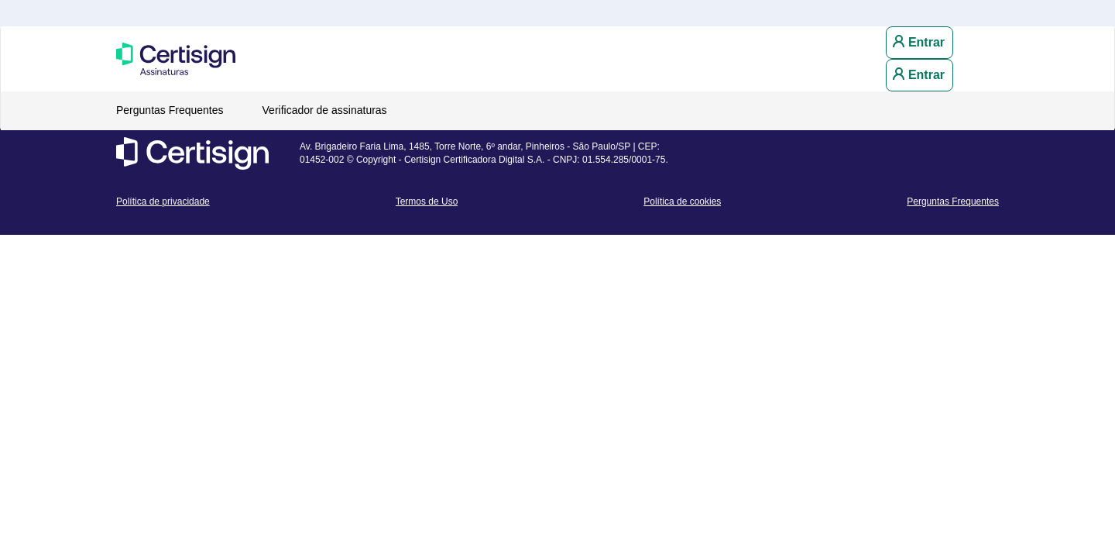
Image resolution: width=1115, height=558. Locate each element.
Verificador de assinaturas (324, 110)
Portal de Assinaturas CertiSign (213, 59)
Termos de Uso (427, 201)
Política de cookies (682, 201)
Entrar (926, 42)
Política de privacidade (163, 201)
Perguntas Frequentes (170, 110)
